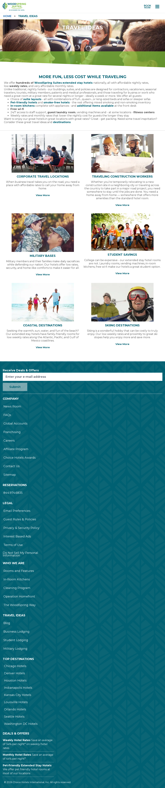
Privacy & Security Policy (21, 528)
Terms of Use (13, 545)
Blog (6, 623)
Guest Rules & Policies (19, 519)
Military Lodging (15, 648)
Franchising (12, 432)
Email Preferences (16, 511)
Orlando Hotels (15, 709)
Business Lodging (16, 631)
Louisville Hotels (16, 702)
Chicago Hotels (15, 666)
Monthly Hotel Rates (17, 754)
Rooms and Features (18, 571)
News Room (12, 406)
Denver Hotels (14, 673)
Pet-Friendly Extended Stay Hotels (27, 765)
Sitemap (9, 475)
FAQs (7, 415)
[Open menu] (157, 7)
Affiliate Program (15, 449)
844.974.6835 (13, 493)
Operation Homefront (19, 596)
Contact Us (11, 466)
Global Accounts (15, 423)
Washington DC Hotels (21, 724)
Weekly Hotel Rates (16, 740)
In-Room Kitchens (16, 579)
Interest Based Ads (17, 536)
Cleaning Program (16, 588)
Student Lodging (15, 640)
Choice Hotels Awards (19, 457)
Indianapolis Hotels (18, 688)
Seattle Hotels (14, 716)
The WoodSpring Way (19, 605)
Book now (147, 7)
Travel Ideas (28, 16)
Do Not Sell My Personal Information (20, 554)
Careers (9, 440)
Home (7, 16)
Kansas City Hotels (17, 695)
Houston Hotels (15, 680)
